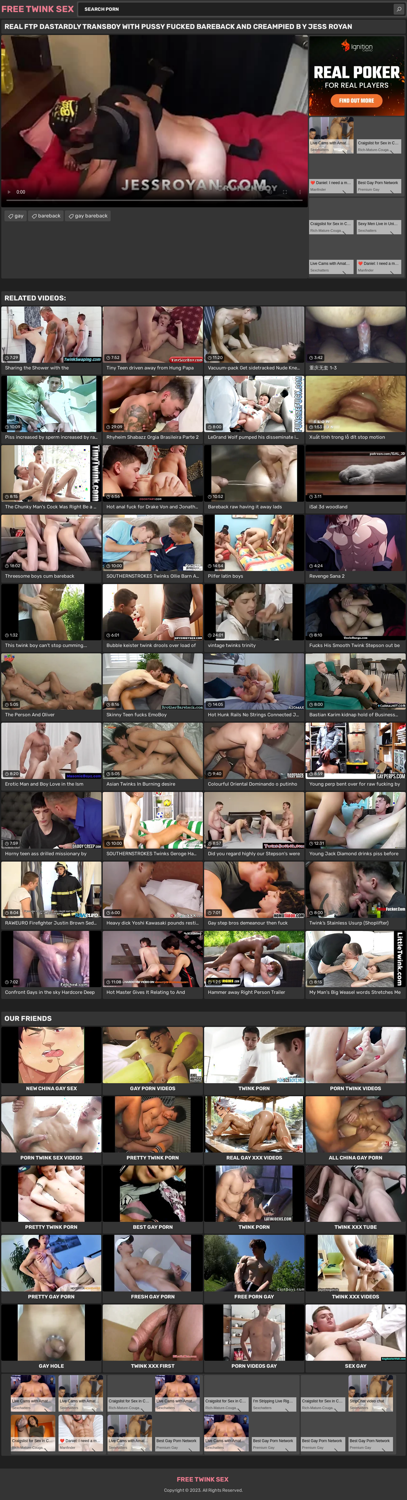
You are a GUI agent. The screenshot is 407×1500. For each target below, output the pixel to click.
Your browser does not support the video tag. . (154, 121)
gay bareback (91, 216)
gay (19, 216)
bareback (49, 216)
